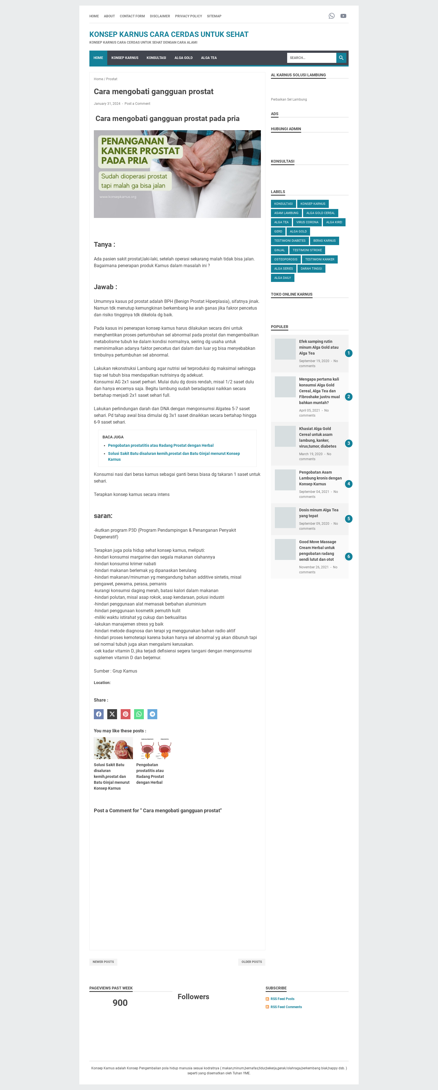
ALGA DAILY (282, 278)
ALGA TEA (209, 58)
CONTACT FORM (132, 16)
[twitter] (112, 714)
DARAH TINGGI (311, 268)
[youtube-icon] (343, 16)
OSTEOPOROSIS (285, 259)
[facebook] (99, 714)
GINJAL (279, 250)
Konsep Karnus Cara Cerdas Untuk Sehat (169, 34)
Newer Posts (103, 962)
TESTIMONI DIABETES (290, 241)
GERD (278, 231)
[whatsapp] (139, 714)
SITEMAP (214, 16)
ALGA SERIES (283, 268)
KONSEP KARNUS (124, 58)
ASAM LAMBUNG (286, 213)
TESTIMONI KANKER (319, 259)
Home (94, 16)
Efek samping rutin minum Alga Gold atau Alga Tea (319, 347)
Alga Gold (298, 231)
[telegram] (152, 714)
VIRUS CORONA (307, 222)
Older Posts (252, 962)
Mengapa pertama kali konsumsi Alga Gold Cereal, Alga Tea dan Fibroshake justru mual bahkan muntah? (319, 391)
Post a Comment (137, 104)
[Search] (311, 58)
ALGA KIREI (334, 222)
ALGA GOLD (184, 58)
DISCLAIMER (160, 16)
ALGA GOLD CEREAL (320, 213)
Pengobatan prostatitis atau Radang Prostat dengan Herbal (161, 445)
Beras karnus (324, 241)
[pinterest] (125, 714)
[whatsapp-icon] (331, 16)
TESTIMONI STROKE (307, 250)
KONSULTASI (156, 58)
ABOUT (109, 16)
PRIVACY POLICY (188, 16)
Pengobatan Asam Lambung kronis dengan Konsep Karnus (320, 478)
